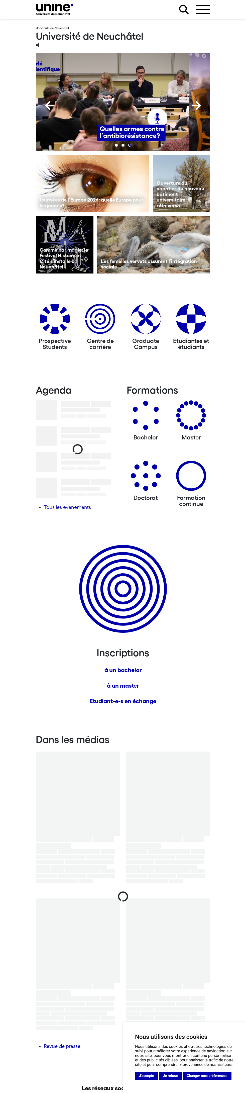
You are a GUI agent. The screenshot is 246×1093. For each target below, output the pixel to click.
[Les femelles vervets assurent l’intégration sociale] (153, 245)
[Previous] (49, 105)
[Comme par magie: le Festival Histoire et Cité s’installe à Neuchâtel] (64, 245)
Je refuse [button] (170, 1076)
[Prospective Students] (55, 321)
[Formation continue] (191, 478)
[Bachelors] (146, 417)
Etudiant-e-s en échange (123, 701)
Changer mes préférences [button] (207, 1076)
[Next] (196, 105)
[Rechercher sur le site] (184, 9)
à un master (123, 685)
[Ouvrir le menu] (203, 9)
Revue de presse (62, 1046)
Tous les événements (67, 507)
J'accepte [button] (146, 1076)
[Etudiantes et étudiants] (191, 321)
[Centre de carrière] (100, 321)
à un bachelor (123, 670)
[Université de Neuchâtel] (54, 9)
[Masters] (191, 417)
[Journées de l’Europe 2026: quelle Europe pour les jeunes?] (92, 183)
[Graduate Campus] (146, 321)
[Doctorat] (146, 478)
